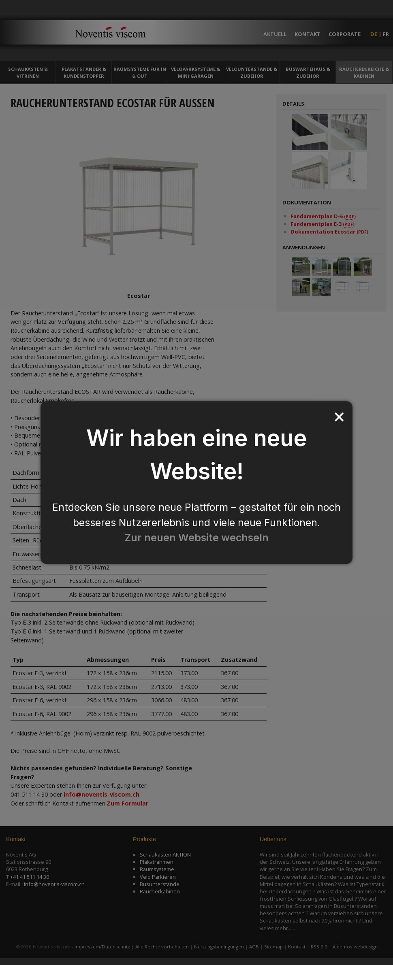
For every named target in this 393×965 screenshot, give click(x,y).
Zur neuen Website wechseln (197, 537)
